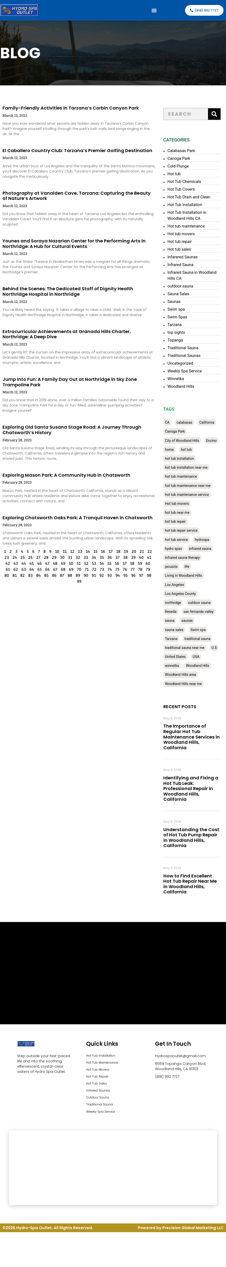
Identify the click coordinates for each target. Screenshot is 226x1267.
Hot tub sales (183, 249)
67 (45, 569)
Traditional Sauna (187, 348)
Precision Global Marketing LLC (193, 1234)
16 (93, 551)
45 (22, 563)
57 (115, 563)
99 (69, 581)
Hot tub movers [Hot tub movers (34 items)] (181, 504)
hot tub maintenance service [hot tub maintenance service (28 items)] (191, 495)
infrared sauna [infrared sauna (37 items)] (204, 549)
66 (37, 569)
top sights (180, 332)
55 (100, 563)
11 (55, 551)
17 (101, 551)
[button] (154, 10)
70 (69, 569)
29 (44, 557)
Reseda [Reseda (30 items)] (175, 612)
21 (132, 551)
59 (130, 563)
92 (91, 575)
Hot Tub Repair (99, 1079)
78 (130, 569)
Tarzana (179, 324)
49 (53, 563)
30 (52, 557)
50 (61, 563)
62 (5, 569)
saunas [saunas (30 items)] (191, 621)
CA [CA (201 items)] (171, 422)
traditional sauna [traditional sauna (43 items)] (202, 639)
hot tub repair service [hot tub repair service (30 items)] (185, 530)
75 (107, 569)
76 (115, 569)
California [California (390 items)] (211, 422)
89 (68, 575)
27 (28, 557)
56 (107, 563)
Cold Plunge (182, 166)
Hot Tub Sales (98, 1086)
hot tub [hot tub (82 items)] (190, 450)
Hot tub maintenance (190, 226)
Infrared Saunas (100, 1094)
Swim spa (180, 309)
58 (122, 563)
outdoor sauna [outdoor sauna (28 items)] (203, 603)
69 (61, 569)
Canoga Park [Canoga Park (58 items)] (179, 431)
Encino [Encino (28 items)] (216, 441)
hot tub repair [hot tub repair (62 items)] (179, 521)
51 (69, 563)
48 (45, 563)
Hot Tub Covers (185, 189)
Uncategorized (184, 363)
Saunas (178, 301)
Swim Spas (181, 317)
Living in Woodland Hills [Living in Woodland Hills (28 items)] (187, 575)
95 (115, 575)
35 (92, 557)
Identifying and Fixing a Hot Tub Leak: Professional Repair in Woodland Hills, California (194, 788)
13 (70, 551)
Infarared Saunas (187, 257)
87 (52, 575)
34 (84, 557)
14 (78, 551)
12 (62, 551)
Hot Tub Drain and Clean (193, 197)
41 (139, 557)
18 (108, 551)
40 (131, 557)
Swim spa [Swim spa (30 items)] (202, 630)
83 (20, 575)
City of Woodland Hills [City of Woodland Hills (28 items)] (186, 441)
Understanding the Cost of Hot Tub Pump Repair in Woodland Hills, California (195, 837)
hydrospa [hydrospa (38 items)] (206, 540)
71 (77, 569)
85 (36, 575)
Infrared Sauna (185, 264)
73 (92, 569)
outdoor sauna (184, 286)
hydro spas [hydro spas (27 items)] (177, 549)
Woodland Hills (185, 386)
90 (76, 575)
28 (36, 557)
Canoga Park (183, 158)
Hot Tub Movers (100, 1071)
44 (14, 563)
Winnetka (180, 378)
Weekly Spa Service (189, 371)
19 (116, 551)
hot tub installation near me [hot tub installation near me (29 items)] (190, 467)
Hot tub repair (184, 241)
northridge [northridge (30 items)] (177, 603)
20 (124, 551)
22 (139, 551)
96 (123, 575)
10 (47, 551)
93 (99, 575)
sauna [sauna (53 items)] (174, 621)
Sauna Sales (182, 293)
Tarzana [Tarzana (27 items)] (175, 639)
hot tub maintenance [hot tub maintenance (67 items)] (185, 476)
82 (12, 575)
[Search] (218, 114)
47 (37, 563)
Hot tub (178, 174)
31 (60, 557)
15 (85, 551)
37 (107, 557)
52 (76, 563)
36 (99, 557)
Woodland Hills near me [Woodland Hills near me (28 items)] (187, 684)
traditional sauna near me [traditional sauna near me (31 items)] (189, 648)
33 (76, 557)
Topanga (179, 340)
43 (6, 563)
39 (123, 557)
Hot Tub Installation (189, 204)
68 (53, 569)
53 (84, 563)
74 (100, 569)
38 (115, 557)
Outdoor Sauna (100, 1102)
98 (139, 575)
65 (29, 569)
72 (84, 569)
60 (138, 563)
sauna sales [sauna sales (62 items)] (178, 630)
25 (12, 557)
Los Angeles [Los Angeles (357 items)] (178, 585)
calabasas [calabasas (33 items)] (189, 422)
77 (123, 569)
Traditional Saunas (188, 355)
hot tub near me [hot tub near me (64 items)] (181, 513)
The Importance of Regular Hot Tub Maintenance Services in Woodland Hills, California (195, 736)
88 (60, 575)
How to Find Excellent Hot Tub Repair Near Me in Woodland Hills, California (194, 884)
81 (4, 575)
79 (138, 569)
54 (92, 563)
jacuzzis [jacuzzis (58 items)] (175, 567)
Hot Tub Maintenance (105, 1063)
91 (84, 575)
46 (29, 563)
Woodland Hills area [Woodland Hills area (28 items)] (184, 675)
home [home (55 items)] (173, 450)
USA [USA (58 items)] (200, 657)
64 (21, 569)
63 (13, 569)
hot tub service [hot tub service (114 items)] (180, 540)
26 (20, 557)
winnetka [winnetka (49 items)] (176, 666)
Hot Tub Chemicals (188, 181)
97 (131, 575)
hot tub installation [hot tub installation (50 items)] (183, 459)
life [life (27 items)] (191, 567)
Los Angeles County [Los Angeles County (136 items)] (184, 594)
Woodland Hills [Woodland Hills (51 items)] (202, 666)
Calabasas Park (185, 150)
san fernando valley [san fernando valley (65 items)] (203, 612)
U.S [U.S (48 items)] (218, 648)
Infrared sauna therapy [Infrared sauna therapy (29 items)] (186, 558)
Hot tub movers (185, 233)
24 (4, 557)
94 (107, 575)
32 (68, 557)
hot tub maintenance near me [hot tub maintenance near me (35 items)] (192, 486)
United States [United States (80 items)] (179, 657)
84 (28, 575)
